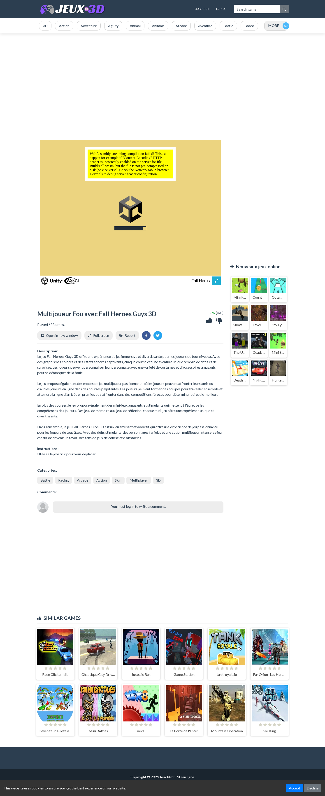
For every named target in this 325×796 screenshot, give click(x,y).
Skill (118, 480)
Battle (45, 480)
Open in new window (62, 335)
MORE (273, 25)
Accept (294, 788)
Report (130, 335)
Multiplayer (139, 480)
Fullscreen (101, 335)
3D (158, 480)
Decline (312, 788)
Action (101, 480)
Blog (221, 9)
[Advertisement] (162, 76)
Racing (63, 480)
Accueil (202, 9)
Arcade (82, 480)
